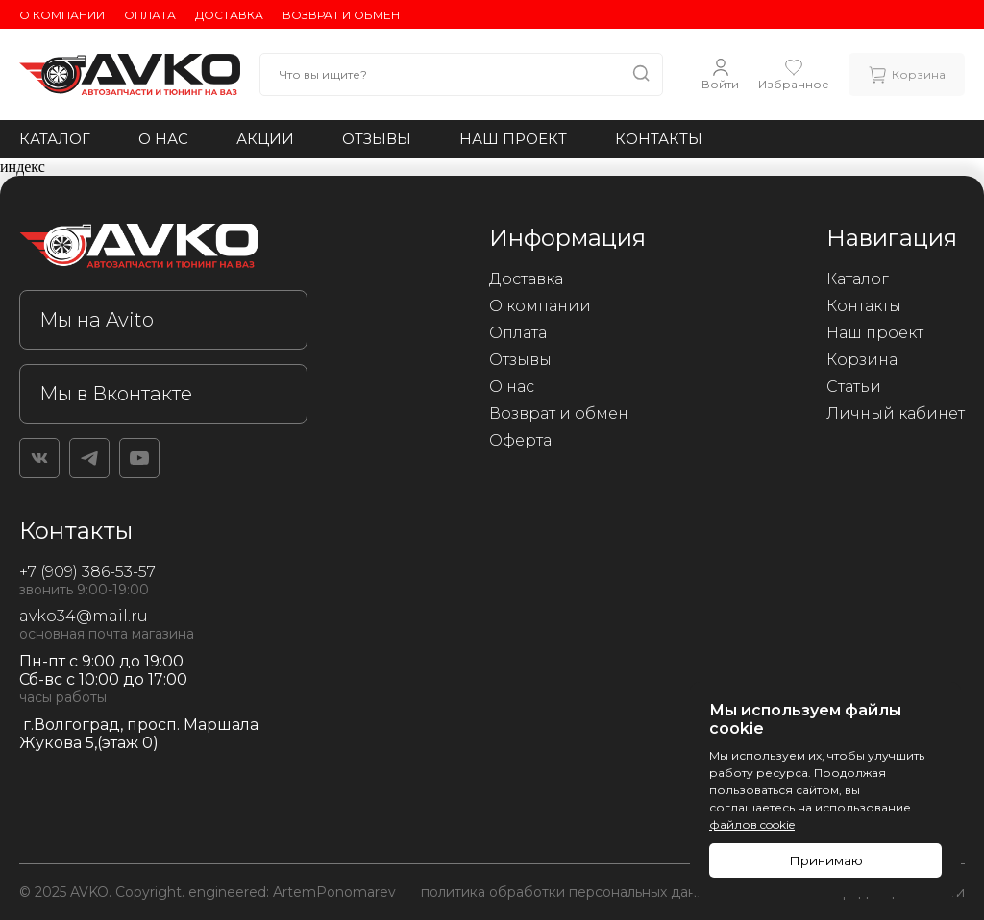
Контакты (658, 139)
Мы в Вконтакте (115, 393)
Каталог (54, 139)
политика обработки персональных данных (571, 892)
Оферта (520, 440)
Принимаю (826, 860)
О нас (163, 139)
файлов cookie (752, 824)
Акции (265, 139)
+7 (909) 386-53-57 (87, 572)
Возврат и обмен (341, 15)
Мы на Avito (96, 319)
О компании (62, 15)
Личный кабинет (895, 413)
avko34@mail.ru (83, 616)
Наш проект (513, 139)
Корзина (862, 360)
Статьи (853, 386)
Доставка (229, 15)
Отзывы (376, 139)
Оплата (150, 15)
